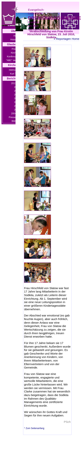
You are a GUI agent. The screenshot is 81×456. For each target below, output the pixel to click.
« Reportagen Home (66, 38)
